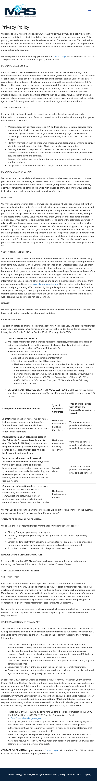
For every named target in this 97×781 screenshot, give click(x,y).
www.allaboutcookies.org (45, 284)
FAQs (89, 774)
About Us (71, 774)
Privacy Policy (59, 774)
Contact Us (81, 774)
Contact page (59, 56)
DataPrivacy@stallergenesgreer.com (29, 718)
